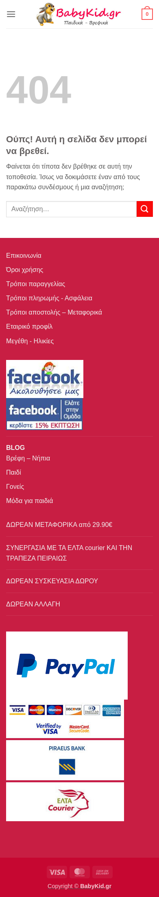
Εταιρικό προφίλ (29, 326)
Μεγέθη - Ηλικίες (30, 341)
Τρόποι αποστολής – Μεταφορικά (54, 312)
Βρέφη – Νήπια (28, 458)
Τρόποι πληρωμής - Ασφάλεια (49, 298)
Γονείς (15, 486)
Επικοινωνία (23, 255)
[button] (11, 14)
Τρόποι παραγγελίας (35, 283)
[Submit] (145, 209)
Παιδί (13, 472)
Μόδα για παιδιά (29, 500)
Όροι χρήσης (24, 269)
